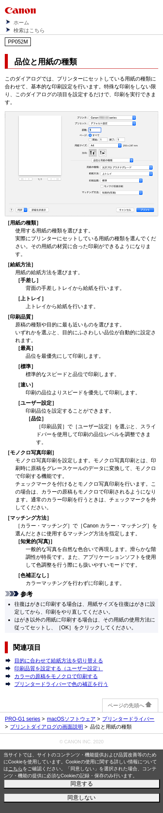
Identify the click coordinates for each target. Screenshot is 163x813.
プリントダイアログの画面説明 (46, 727)
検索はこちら (29, 30)
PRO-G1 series (22, 719)
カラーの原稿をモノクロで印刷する (56, 676)
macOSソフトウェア (71, 719)
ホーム (21, 23)
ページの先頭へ (130, 705)
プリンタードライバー (128, 719)
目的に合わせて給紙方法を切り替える (58, 661)
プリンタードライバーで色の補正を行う (61, 684)
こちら (15, 768)
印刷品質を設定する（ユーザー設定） (58, 668)
